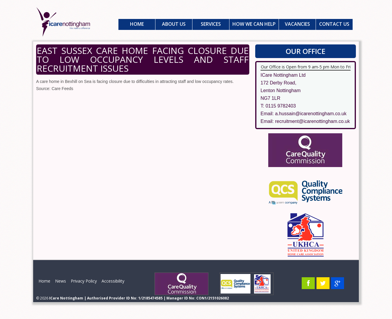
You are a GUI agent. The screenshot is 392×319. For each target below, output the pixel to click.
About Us (174, 24)
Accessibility (113, 281)
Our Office (305, 51)
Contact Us (334, 24)
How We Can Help (254, 24)
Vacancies (297, 24)
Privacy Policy (84, 281)
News (60, 281)
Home (137, 24)
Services (211, 24)
